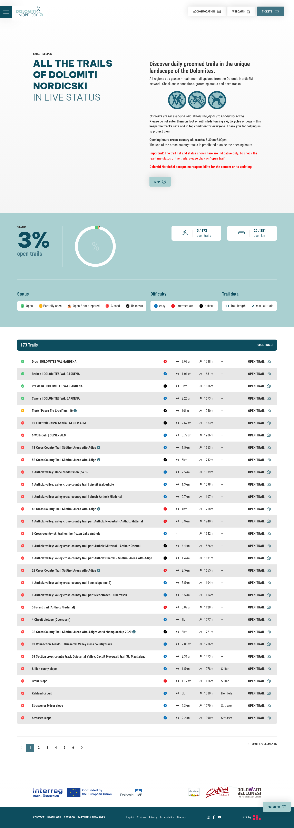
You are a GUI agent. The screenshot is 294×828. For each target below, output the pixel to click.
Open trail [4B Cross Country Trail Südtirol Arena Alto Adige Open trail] (259, 509)
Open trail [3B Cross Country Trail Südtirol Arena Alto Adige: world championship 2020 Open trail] (259, 632)
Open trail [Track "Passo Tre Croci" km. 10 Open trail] (259, 411)
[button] (207, 11)
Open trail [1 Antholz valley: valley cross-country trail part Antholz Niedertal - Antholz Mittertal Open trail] (259, 521)
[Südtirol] (195, 792)
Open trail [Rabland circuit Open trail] (259, 693)
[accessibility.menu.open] (7, 13)
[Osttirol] (217, 792)
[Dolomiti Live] (132, 792)
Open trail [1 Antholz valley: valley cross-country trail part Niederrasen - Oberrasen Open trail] (259, 595)
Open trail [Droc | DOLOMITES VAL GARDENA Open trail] (259, 362)
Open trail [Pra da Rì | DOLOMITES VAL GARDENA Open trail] (259, 386)
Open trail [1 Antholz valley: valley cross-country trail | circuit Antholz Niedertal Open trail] (259, 497)
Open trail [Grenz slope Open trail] (259, 681)
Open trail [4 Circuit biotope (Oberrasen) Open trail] (259, 620)
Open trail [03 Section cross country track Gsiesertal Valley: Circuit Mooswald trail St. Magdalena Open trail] (259, 656)
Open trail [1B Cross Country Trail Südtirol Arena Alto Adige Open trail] (259, 448)
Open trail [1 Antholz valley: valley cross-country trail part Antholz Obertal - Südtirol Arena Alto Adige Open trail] (259, 558)
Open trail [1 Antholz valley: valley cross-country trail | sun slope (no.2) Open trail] (259, 583)
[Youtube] (219, 817)
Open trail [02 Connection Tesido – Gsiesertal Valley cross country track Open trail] (259, 644)
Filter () (277, 807)
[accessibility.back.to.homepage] (32, 13)
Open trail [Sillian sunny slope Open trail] (259, 669)
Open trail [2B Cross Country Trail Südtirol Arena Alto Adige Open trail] (259, 570)
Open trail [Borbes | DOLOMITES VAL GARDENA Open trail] (259, 374)
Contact (39, 817)
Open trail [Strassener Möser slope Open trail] (259, 706)
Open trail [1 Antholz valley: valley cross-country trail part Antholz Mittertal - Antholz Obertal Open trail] (259, 546)
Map (160, 182)
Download (54, 817)
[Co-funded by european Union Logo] (76, 792)
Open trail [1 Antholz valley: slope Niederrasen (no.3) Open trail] (259, 472)
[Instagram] (208, 817)
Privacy (153, 817)
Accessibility (167, 817)
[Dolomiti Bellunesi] (246, 792)
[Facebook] (214, 817)
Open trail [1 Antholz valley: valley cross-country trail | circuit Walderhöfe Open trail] (259, 484)
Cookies (141, 817)
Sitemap (181, 817)
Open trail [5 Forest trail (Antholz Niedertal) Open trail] (259, 607)
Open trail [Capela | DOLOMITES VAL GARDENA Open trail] (259, 398)
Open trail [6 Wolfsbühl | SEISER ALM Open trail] (259, 435)
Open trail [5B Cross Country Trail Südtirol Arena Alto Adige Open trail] (259, 460)
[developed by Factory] (251, 817)
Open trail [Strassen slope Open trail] (259, 718)
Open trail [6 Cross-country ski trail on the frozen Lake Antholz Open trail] (259, 534)
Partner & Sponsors (91, 817)
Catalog (69, 817)
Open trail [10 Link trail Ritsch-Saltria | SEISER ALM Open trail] (259, 423)
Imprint (130, 817)
